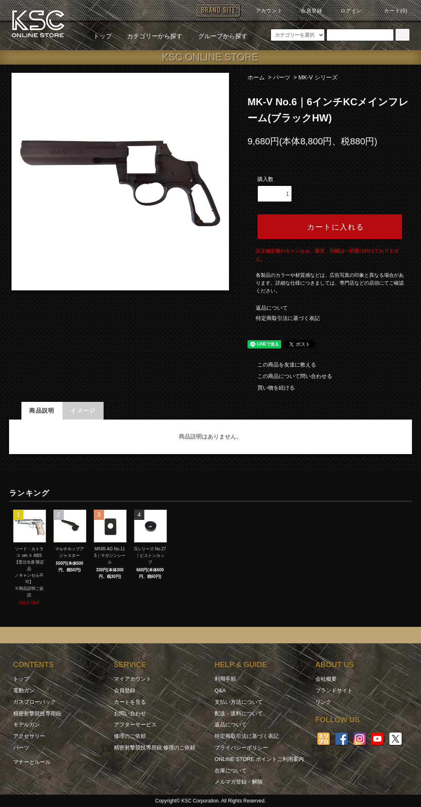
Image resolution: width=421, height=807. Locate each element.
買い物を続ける (271, 388)
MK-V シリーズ (318, 77)
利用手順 (225, 679)
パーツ (281, 77)
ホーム (256, 77)
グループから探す (218, 35)
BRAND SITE (218, 10)
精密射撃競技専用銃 (37, 713)
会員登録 (306, 11)
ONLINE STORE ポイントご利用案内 (259, 759)
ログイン (346, 11)
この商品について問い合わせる (290, 376)
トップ (102, 35)
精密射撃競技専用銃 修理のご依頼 (155, 747)
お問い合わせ (130, 713)
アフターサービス (135, 724)
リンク (323, 702)
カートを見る (130, 702)
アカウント (264, 11)
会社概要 (326, 679)
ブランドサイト (334, 690)
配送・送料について (239, 713)
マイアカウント (132, 679)
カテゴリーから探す (150, 35)
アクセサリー (29, 736)
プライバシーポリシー (241, 747)
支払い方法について (239, 702)
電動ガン (24, 690)
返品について (272, 308)
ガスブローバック (34, 702)
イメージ (83, 410)
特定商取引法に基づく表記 (288, 318)
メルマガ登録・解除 (239, 782)
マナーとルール (32, 762)
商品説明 (42, 410)
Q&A (220, 690)
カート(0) (391, 11)
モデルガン (26, 724)
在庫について (231, 771)
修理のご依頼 (130, 736)
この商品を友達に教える (282, 365)
